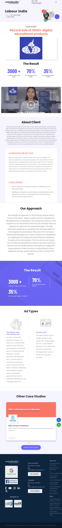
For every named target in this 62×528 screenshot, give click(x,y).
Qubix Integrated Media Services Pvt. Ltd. (20, 525)
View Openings (35, 492)
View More (11, 439)
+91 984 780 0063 (34, 484)
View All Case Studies (31, 449)
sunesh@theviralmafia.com (36, 470)
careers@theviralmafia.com (36, 487)
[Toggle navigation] (55, 2)
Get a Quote (34, 475)
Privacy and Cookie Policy (50, 525)
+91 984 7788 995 (34, 467)
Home (7, 15)
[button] (29, 444)
